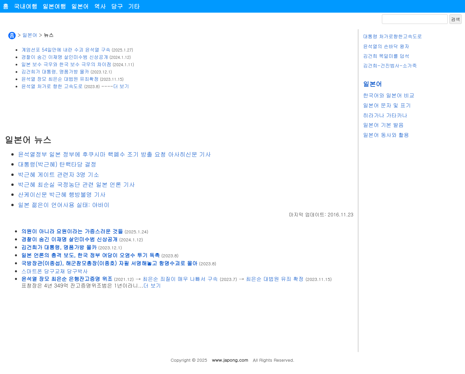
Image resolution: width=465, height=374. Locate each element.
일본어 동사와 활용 (386, 135)
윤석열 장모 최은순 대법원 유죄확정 (60, 78)
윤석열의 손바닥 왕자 (386, 46)
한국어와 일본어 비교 (388, 95)
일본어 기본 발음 (383, 125)
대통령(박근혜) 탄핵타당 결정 (57, 164)
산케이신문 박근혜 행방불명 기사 (62, 194)
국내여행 (25, 6)
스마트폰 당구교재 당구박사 (54, 271)
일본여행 (54, 6)
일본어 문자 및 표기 (387, 105)
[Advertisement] (126, 112)
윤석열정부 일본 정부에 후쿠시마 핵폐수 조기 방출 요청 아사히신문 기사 (114, 154)
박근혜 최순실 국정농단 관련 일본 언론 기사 (76, 184)
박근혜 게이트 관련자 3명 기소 (58, 174)
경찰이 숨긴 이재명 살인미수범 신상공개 (64, 57)
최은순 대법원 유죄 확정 (275, 278)
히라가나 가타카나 (385, 115)
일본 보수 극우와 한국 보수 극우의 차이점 (66, 64)
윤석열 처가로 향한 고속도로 (52, 86)
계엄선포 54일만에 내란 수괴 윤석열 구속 (65, 49)
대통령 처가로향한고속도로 (392, 36)
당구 (117, 6)
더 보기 (121, 86)
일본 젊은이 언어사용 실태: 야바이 (64, 204)
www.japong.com (230, 360)
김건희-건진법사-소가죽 (390, 65)
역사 (100, 6)
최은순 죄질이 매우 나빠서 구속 (180, 278)
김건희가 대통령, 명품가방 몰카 (55, 71)
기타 (134, 6)
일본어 (80, 6)
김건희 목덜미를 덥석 (386, 56)
